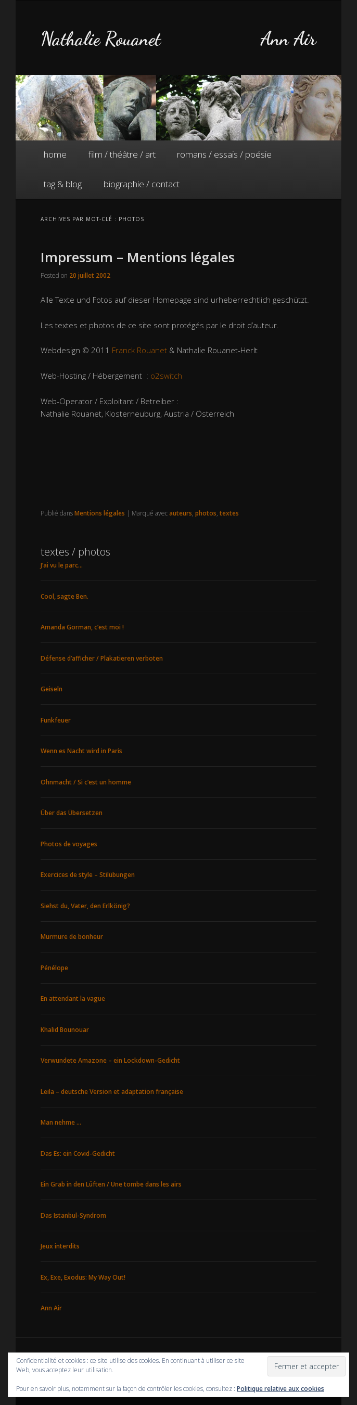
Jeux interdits (60, 1246)
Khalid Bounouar (65, 1029)
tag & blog (63, 184)
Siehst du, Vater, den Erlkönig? (85, 905)
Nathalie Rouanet (101, 39)
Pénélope (54, 967)
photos (205, 513)
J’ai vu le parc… (62, 565)
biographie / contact (142, 184)
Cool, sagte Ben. (64, 596)
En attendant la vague (73, 998)
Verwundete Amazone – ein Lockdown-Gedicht (110, 1060)
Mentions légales (99, 513)
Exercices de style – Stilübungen (88, 874)
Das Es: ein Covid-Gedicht (78, 1153)
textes (229, 513)
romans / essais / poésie (224, 154)
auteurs (180, 513)
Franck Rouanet (139, 350)
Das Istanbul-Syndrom (73, 1215)
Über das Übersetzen (72, 812)
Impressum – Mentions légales (138, 257)
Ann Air (288, 39)
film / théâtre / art (122, 154)
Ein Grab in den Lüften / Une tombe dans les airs (111, 1184)
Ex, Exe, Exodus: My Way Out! (83, 1277)
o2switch (166, 375)
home (55, 154)
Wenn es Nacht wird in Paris (81, 750)
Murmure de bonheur (72, 936)
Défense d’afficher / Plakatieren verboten (102, 658)
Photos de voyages (69, 844)
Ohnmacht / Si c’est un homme (86, 782)
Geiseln (51, 689)
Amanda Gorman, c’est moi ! (82, 627)
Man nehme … (61, 1122)
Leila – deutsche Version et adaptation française (112, 1091)
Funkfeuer (56, 720)
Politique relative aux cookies (280, 1388)
